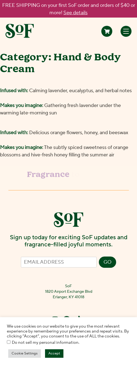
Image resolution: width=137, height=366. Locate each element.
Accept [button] (54, 353)
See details (75, 13)
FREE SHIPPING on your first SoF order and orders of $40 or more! (68, 9)
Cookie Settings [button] (25, 353)
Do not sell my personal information (45, 342)
